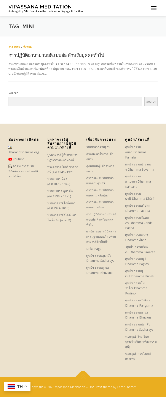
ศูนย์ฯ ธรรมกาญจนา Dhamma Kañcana (138, 181)
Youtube (16, 159)
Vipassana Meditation (40, 7)
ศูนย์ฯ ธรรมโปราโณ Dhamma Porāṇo (136, 288)
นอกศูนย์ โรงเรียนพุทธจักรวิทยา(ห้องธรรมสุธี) (141, 341)
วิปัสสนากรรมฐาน (98, 147)
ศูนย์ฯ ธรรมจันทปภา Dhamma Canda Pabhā (139, 223)
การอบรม (14, 47)
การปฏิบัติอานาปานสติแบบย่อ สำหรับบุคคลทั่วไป (56, 55)
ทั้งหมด (27, 47)
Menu (154, 8)
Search (13, 93)
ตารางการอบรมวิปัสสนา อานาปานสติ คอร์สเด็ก (23, 171)
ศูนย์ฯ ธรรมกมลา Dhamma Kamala (136, 152)
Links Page (93, 249)
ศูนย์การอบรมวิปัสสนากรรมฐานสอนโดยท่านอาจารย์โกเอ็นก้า (101, 236)
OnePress (95, 387)
